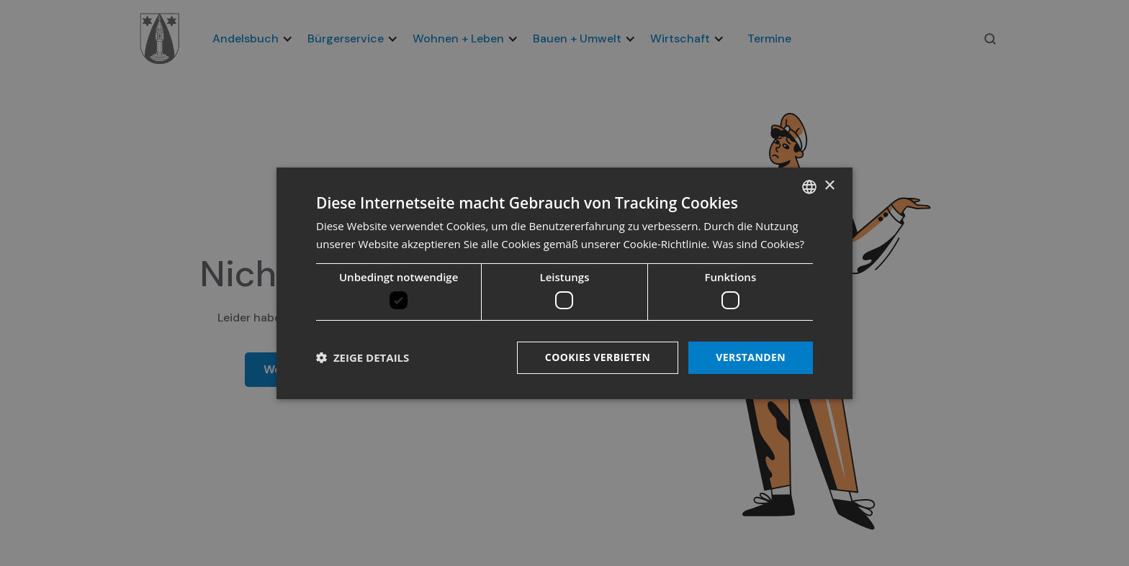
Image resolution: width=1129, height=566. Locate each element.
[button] (362, 357)
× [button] (829, 186)
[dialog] (564, 282)
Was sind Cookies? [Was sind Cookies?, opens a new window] (758, 244)
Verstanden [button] (751, 357)
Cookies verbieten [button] (598, 357)
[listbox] (809, 186)
